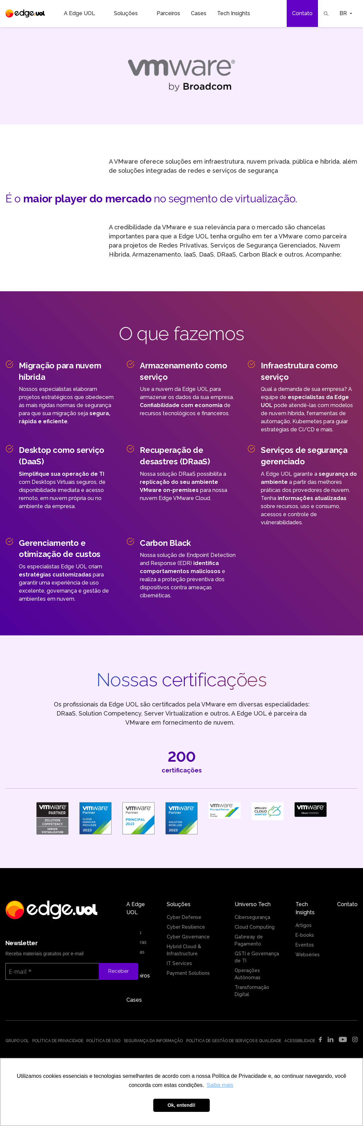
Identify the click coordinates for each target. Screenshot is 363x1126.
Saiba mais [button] (220, 1085)
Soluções (130, 13)
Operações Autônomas (247, 974)
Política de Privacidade (57, 1040)
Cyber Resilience (186, 927)
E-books (304, 935)
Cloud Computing (255, 927)
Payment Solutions (188, 973)
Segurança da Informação (153, 1040)
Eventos (304, 945)
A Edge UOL (83, 13)
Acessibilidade (299, 1040)
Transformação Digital (252, 991)
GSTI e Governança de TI (257, 957)
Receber (118, 971)
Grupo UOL (17, 1040)
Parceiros (168, 13)
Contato (302, 13)
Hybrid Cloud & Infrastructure (184, 950)
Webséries (307, 954)
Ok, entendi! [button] (181, 1105)
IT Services (179, 963)
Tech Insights (237, 13)
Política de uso (103, 1040)
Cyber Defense (184, 917)
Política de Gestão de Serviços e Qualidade (233, 1040)
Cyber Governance (188, 936)
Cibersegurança (252, 917)
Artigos (303, 925)
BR (345, 13)
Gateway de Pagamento (249, 940)
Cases (198, 13)
